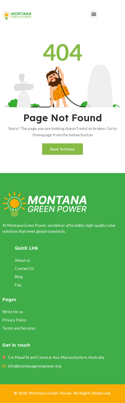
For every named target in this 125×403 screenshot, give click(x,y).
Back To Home (62, 149)
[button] (93, 14)
